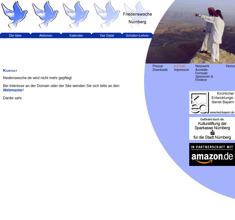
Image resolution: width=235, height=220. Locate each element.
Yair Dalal (107, 35)
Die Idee (15, 35)
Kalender (76, 35)
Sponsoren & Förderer (204, 78)
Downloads (160, 70)
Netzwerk (202, 66)
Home (230, 66)
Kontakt (179, 66)
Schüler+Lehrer (137, 35)
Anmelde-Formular (201, 71)
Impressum (181, 70)
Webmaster (13, 90)
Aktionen (45, 35)
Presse (158, 66)
